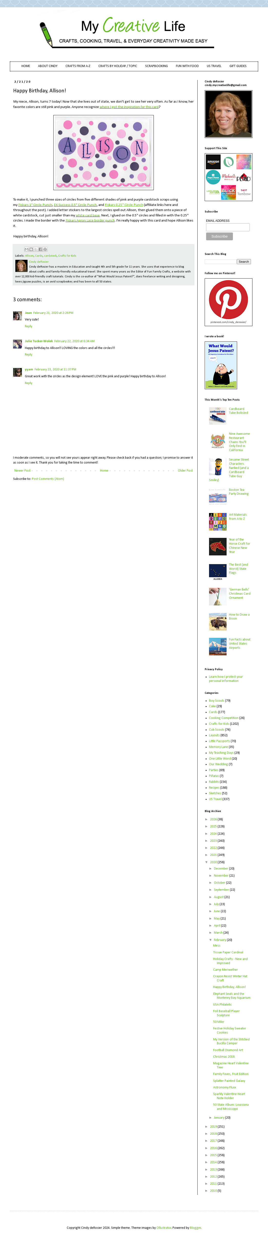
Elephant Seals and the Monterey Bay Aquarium (231, 996)
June (217, 911)
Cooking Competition (224, 718)
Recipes (214, 788)
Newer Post (22, 471)
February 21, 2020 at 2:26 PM (53, 313)
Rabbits (214, 782)
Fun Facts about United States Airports (239, 644)
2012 (214, 1177)
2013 (214, 1170)
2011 (214, 1184)
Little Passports (219, 741)
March (218, 933)
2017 (214, 1141)
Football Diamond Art (228, 1050)
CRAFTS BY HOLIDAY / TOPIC (117, 66)
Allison (29, 255)
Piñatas (214, 776)
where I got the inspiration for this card (129, 107)
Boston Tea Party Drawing (239, 492)
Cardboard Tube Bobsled (238, 411)
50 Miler (218, 1022)
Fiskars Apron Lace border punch (90, 221)
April (217, 926)
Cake (212, 706)
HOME (25, 66)
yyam (29, 369)
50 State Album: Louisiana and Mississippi (231, 1107)
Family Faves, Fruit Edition (231, 1074)
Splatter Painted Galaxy (229, 1081)
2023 (214, 841)
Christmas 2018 (224, 1057)
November (221, 876)
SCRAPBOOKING (156, 66)
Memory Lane (218, 747)
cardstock (50, 255)
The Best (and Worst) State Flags (238, 569)
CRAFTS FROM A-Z (78, 66)
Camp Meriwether (225, 970)
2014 (214, 1162)
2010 (214, 1191)
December (221, 869)
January (219, 1118)
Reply (28, 326)
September (222, 890)
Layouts (214, 735)
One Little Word (220, 759)
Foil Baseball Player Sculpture (226, 1013)
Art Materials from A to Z (238, 517)
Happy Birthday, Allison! (229, 987)
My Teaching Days (221, 753)
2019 (214, 1127)
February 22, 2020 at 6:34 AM (74, 341)
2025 (214, 826)
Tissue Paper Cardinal (228, 952)
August (219, 897)
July (217, 904)
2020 (214, 862)
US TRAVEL (214, 66)
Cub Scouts (216, 730)
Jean (28, 313)
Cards (39, 255)
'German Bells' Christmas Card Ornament (239, 594)
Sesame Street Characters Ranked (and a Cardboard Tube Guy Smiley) (229, 470)
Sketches (215, 793)
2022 (214, 848)
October (220, 883)
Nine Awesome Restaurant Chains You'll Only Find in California (239, 442)
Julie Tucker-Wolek (39, 341)
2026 (214, 819)
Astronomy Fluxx (224, 1087)
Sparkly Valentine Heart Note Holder (229, 1096)
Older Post (185, 471)
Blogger (195, 1228)
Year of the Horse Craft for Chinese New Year (239, 546)
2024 (214, 834)
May (217, 918)
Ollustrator (163, 1228)
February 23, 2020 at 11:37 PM (55, 369)
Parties (214, 770)
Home (104, 471)
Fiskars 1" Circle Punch (35, 205)
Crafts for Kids (67, 255)
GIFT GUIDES (238, 66)
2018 (214, 1134)
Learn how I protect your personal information (226, 679)
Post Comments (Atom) (48, 479)
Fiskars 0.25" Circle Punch (124, 205)
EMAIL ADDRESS (218, 221)
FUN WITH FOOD (187, 66)
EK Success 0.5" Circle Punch (75, 205)
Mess (216, 946)
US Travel (215, 799)
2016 (214, 1148)
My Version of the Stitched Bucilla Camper (231, 1042)
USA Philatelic (222, 1005)
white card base (88, 215)
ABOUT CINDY (47, 66)
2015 (214, 1155)
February (220, 940)
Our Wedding (218, 764)
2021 (214, 855)
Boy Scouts (216, 701)
